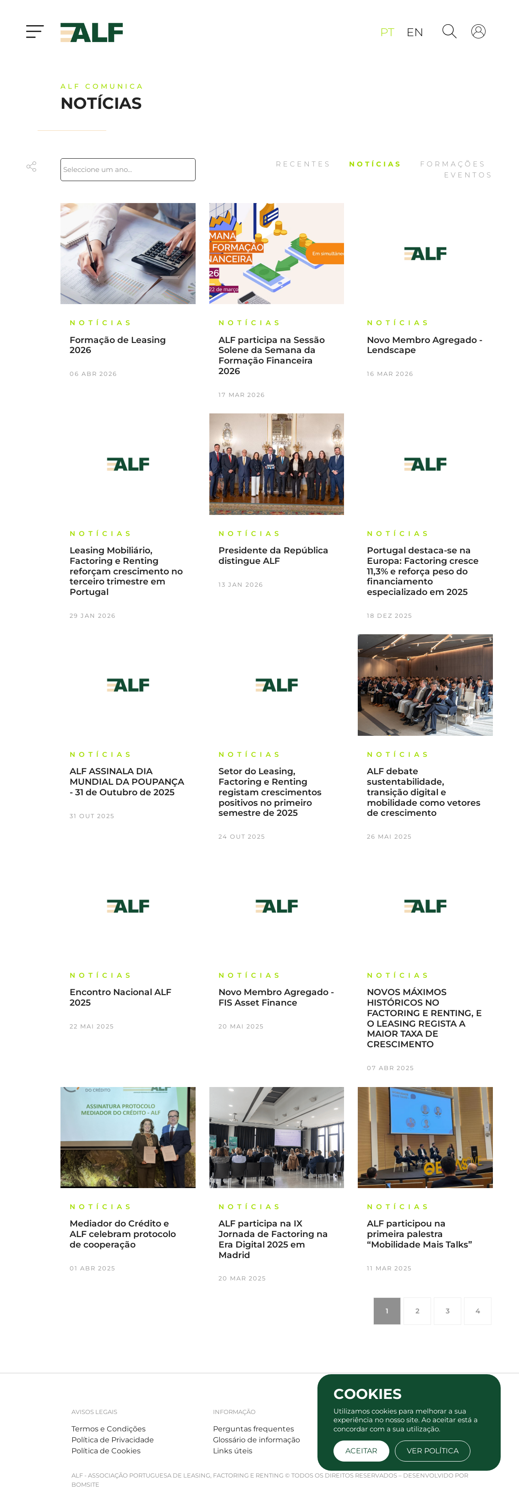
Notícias (377, 164)
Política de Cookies (106, 1450)
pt (388, 32)
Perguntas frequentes (253, 1429)
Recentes (305, 164)
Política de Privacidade (112, 1439)
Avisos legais (94, 1411)
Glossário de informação (256, 1439)
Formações (453, 164)
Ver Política (433, 1450)
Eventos (468, 175)
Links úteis (232, 1450)
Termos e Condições (108, 1429)
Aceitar (361, 1450)
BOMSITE (85, 1484)
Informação (234, 1411)
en (414, 32)
